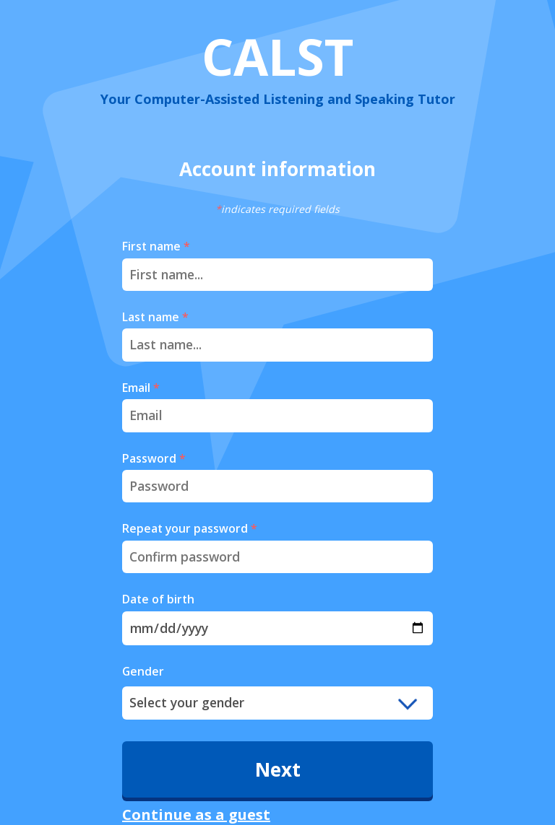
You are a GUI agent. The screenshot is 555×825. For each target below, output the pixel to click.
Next (278, 769)
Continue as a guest (196, 814)
